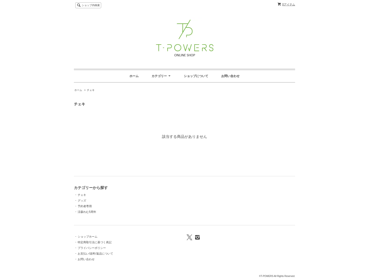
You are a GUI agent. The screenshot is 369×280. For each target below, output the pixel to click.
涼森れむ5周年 (87, 212)
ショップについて (196, 76)
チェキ (91, 90)
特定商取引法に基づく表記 (95, 242)
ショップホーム (87, 236)
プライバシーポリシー (92, 248)
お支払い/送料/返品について (95, 253)
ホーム (134, 76)
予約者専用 (85, 206)
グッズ (82, 200)
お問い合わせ (230, 76)
